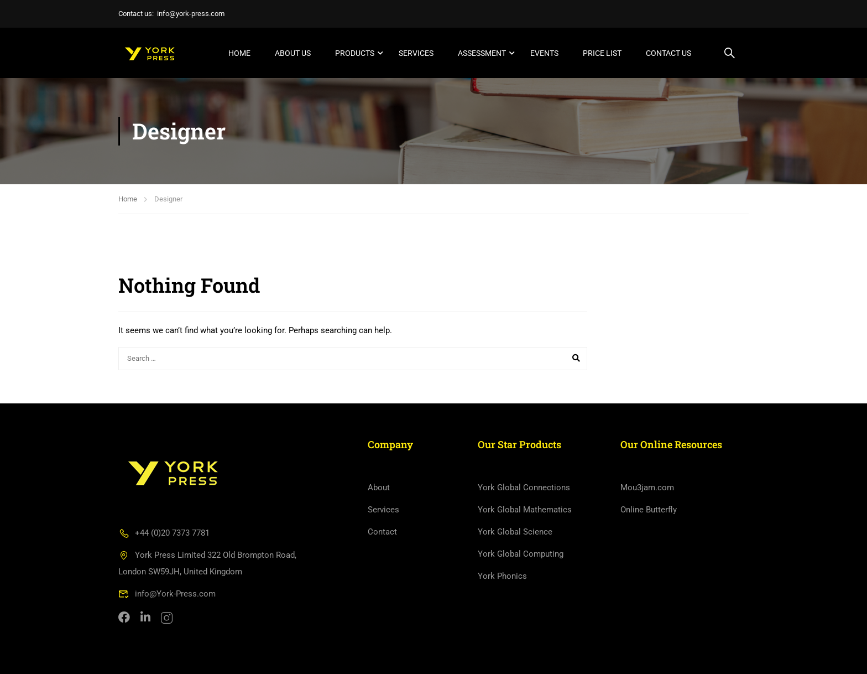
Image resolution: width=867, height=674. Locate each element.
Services (416, 53)
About (379, 487)
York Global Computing (520, 554)
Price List (602, 53)
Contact (382, 532)
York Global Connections (524, 487)
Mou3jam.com (647, 487)
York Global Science (515, 532)
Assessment (482, 53)
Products (354, 53)
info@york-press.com (190, 13)
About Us (293, 53)
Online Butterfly (648, 510)
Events (544, 53)
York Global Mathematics (525, 510)
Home (239, 53)
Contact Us (668, 53)
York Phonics (502, 576)
